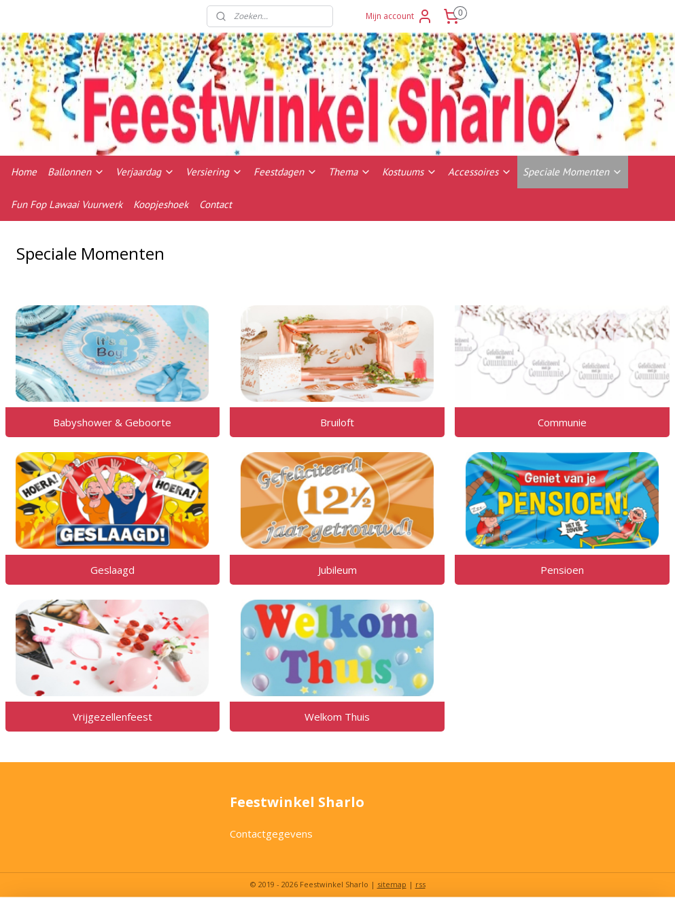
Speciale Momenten (573, 171)
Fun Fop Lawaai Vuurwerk (66, 204)
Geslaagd (112, 569)
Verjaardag (145, 171)
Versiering (214, 171)
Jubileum (337, 569)
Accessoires (480, 171)
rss (420, 884)
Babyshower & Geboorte (112, 421)
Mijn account (399, 16)
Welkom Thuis (337, 716)
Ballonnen (76, 171)
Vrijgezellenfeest (112, 716)
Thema (349, 171)
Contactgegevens (271, 833)
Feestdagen (285, 171)
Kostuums (409, 171)
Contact (215, 204)
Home (24, 171)
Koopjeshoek (160, 204)
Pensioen (562, 569)
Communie (562, 421)
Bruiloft (337, 421)
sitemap (391, 884)
